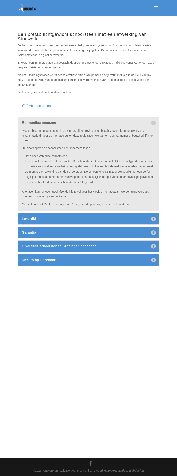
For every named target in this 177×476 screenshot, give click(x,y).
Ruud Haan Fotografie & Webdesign (120, 470)
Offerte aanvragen (38, 106)
